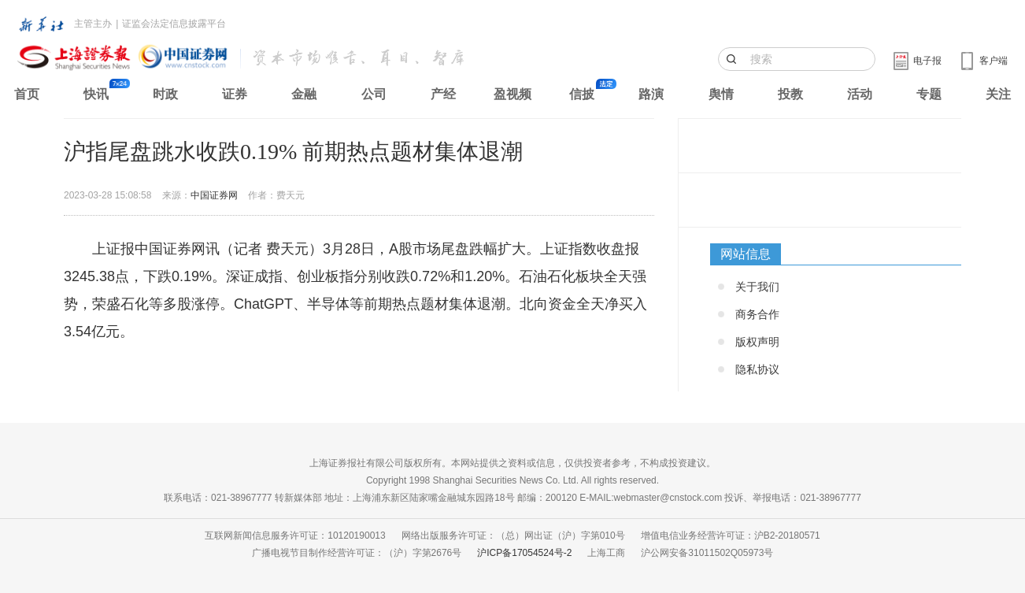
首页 (26, 94)
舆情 (721, 94)
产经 (443, 94)
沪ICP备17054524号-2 (524, 552)
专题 (929, 94)
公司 (374, 94)
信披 (581, 94)
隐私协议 (757, 369)
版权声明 (757, 341)
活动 (859, 94)
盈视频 (512, 94)
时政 (165, 94)
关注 (998, 94)
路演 (651, 94)
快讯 (96, 94)
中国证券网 (214, 195)
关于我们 (757, 286)
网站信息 (745, 254)
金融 (303, 94)
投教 (790, 94)
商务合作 (757, 314)
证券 (234, 94)
